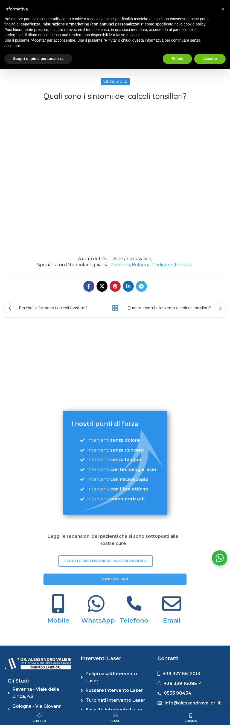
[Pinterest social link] (115, 286)
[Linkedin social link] (128, 286)
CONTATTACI (115, 636)
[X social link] (102, 286)
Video (109, 82)
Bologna (141, 264)
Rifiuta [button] (177, 58)
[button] (223, 8)
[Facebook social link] (88, 286)
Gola (122, 82)
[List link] (40, 693)
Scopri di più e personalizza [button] (38, 58)
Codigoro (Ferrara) (172, 264)
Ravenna (120, 264)
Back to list (115, 307)
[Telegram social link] (141, 286)
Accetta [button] (210, 58)
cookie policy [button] (194, 24)
